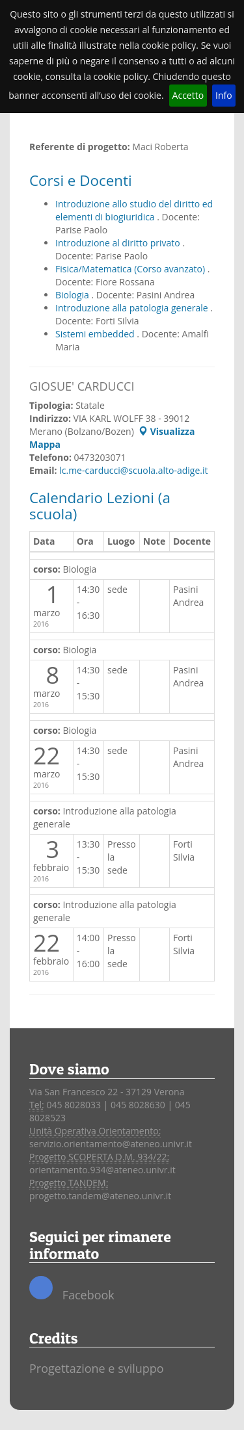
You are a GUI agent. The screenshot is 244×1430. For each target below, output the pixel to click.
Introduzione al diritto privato (118, 243)
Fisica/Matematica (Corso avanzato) (131, 269)
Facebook (72, 1289)
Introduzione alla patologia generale (132, 308)
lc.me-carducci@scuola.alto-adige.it (133, 470)
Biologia (73, 295)
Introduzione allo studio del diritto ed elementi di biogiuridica (134, 210)
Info (223, 95)
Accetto (188, 95)
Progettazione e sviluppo (96, 1368)
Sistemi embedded (96, 334)
